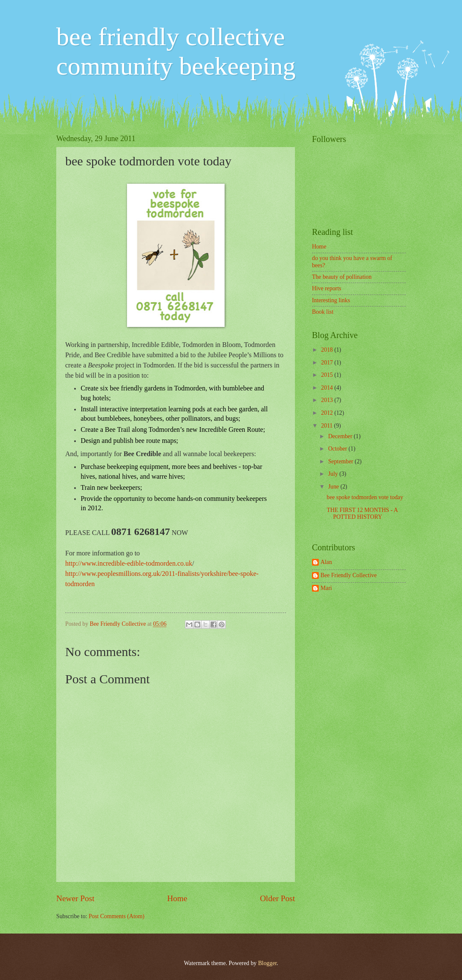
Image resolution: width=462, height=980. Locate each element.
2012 (327, 413)
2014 (327, 387)
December (341, 436)
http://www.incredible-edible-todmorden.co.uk (128, 563)
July (333, 474)
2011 (327, 425)
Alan (326, 562)
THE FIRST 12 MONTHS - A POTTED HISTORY (361, 513)
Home (177, 898)
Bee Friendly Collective (118, 624)
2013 (327, 400)
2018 (327, 350)
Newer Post (75, 898)
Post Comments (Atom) (116, 916)
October (338, 448)
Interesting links (331, 300)
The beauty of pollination (342, 277)
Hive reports (326, 288)
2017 (327, 362)
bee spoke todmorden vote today (364, 497)
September (341, 461)
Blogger (267, 963)
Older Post (277, 898)
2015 (327, 375)
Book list (322, 312)
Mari (326, 588)
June (334, 486)
